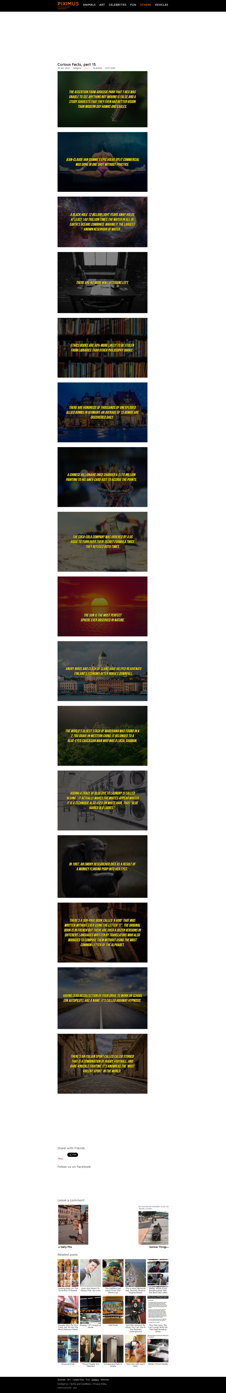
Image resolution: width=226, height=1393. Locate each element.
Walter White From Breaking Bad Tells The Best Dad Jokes (158, 1290)
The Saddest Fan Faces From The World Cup (113, 1290)
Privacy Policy (100, 1384)
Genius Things (158, 1247)
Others (145, 4)
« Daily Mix (65, 1247)
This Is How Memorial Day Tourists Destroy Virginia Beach (135, 1290)
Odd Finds (113, 1325)
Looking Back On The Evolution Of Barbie (68, 1289)
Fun (133, 4)
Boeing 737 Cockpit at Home (90, 1326)
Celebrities (117, 4)
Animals (89, 4)
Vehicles (161, 4)
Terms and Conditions (80, 1384)
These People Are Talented (90, 1365)
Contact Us (63, 1384)
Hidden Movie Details (158, 1364)
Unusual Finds (68, 1364)
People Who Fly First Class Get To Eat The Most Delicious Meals (68, 1327)
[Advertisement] (113, 37)
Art (102, 4)
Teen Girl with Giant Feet (135, 1365)
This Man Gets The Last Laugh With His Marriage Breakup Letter (158, 1328)
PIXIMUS (68, 3)
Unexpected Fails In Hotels (113, 1365)
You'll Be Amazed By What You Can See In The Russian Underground (135, 1328)
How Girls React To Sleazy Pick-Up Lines (91, 1289)
